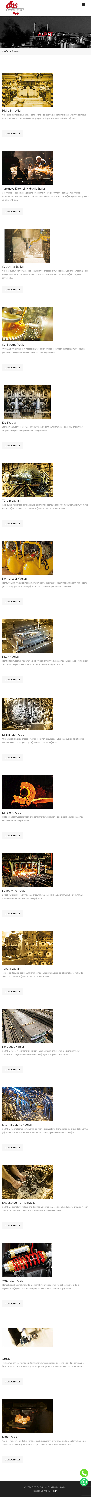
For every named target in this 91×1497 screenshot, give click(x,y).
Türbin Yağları (11, 500)
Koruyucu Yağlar (13, 1046)
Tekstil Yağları (11, 968)
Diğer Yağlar (10, 1436)
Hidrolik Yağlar (11, 110)
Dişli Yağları (10, 422)
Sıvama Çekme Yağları (17, 1124)
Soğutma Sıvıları (13, 266)
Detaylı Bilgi (12, 133)
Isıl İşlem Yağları (12, 812)
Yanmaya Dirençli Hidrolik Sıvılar (23, 188)
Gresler (7, 1358)
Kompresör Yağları (14, 578)
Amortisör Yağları (13, 1280)
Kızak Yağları (10, 656)
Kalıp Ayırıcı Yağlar (14, 890)
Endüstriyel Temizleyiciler (19, 1202)
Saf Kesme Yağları (14, 344)
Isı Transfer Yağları (14, 734)
